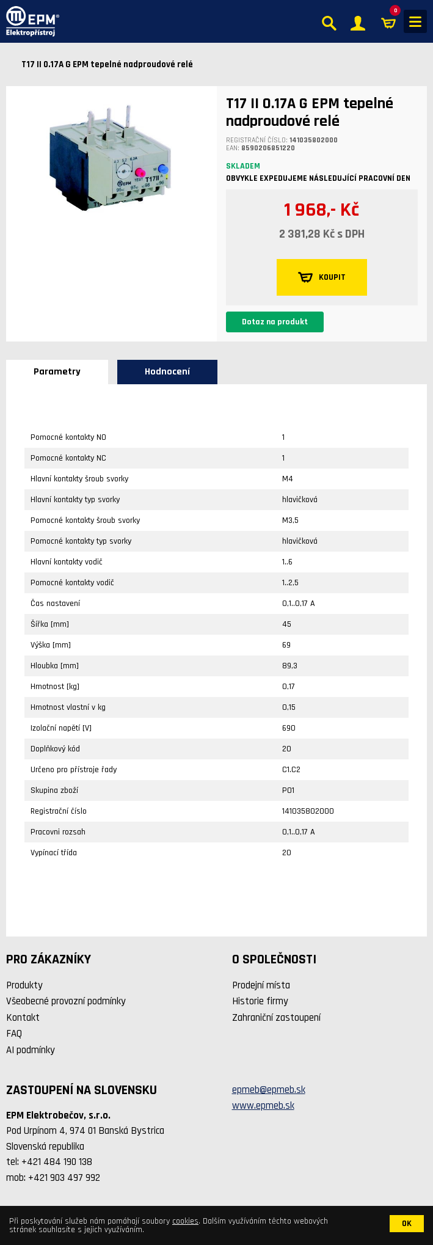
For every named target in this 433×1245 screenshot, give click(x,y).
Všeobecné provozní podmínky (66, 1001)
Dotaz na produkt (275, 321)
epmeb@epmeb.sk (268, 1090)
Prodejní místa (261, 985)
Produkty (24, 985)
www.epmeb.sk (263, 1105)
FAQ (14, 1033)
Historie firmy (260, 1001)
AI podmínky (30, 1050)
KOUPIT (322, 277)
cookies (185, 1221)
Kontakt (23, 1017)
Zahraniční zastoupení (276, 1017)
